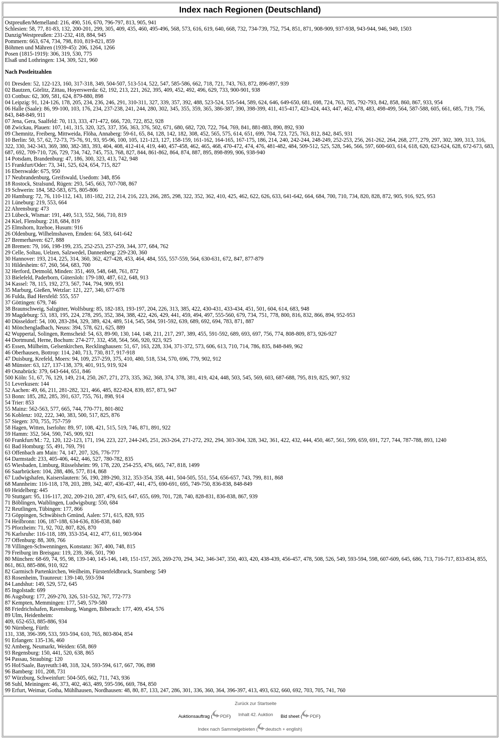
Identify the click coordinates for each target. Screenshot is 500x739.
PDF (224, 716)
